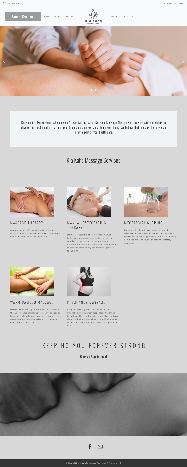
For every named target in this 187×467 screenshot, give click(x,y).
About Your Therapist (65, 11)
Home (46, 11)
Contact (128, 11)
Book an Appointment (93, 356)
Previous (4, 61)
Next (183, 61)
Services (115, 11)
